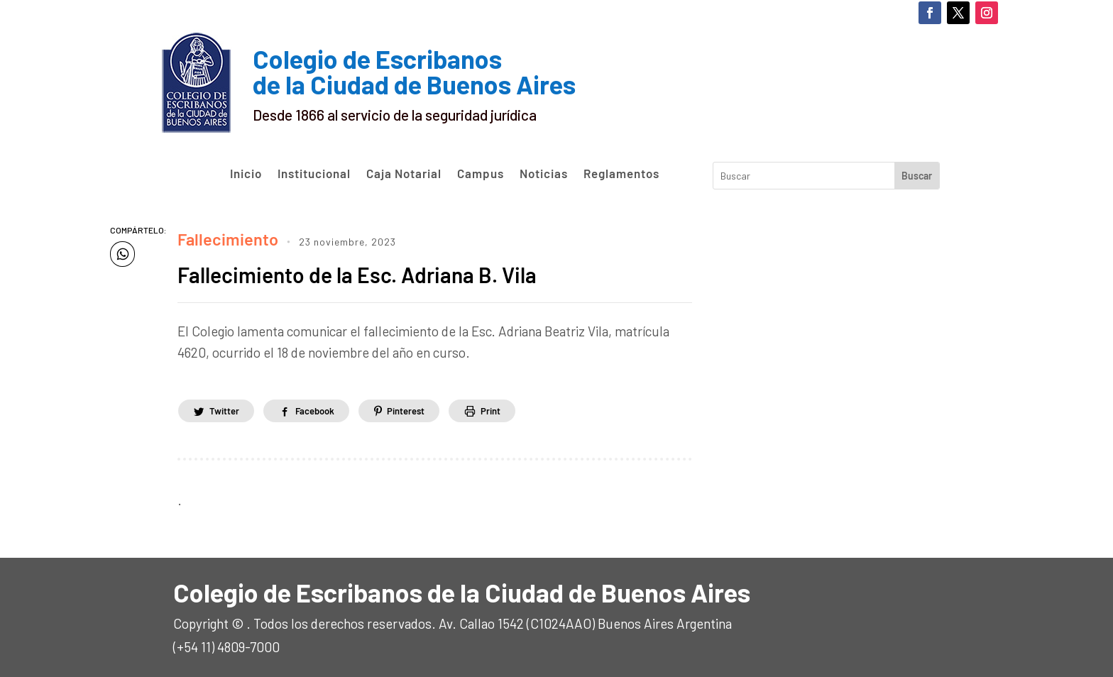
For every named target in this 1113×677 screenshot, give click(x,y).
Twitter (227, 406)
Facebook (326, 406)
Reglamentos (621, 173)
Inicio (246, 173)
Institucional (314, 173)
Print (519, 406)
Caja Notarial (404, 173)
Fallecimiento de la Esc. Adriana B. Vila (391, 268)
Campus (480, 173)
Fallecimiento (217, 236)
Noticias (544, 173)
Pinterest (426, 406)
